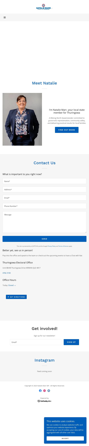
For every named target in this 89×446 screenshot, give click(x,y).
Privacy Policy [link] (52, 246)
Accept (65, 438)
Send (44, 239)
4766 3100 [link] (7, 273)
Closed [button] (11, 285)
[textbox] (44, 181)
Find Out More (66, 130)
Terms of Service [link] (63, 246)
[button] (5, 17)
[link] (44, 7)
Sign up (71, 342)
